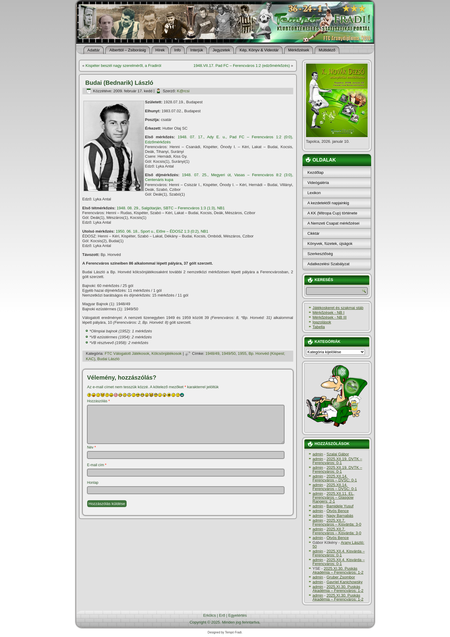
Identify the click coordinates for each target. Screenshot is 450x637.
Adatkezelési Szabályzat (329, 264)
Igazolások (322, 322)
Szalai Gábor (337, 454)
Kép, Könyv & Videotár (259, 50)
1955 (242, 353)
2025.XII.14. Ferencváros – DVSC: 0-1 (335, 478)
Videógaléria (318, 182)
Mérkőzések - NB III (330, 317)
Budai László (108, 359)
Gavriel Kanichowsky (344, 582)
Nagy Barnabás (339, 515)
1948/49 (212, 353)
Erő (222, 615)
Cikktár (314, 233)
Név (91, 447)
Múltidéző (327, 50)
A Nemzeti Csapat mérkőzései (334, 223)
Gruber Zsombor (340, 577)
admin (318, 454)
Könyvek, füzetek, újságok (330, 243)
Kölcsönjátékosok (166, 353)
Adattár (93, 50)
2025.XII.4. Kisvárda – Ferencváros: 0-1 (339, 553)
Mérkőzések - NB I (329, 312)
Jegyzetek (221, 50)
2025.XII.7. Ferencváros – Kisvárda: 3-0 (337, 522)
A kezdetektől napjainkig (328, 203)
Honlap (93, 483)
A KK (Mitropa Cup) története (332, 213)
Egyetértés (237, 615)
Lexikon (314, 193)
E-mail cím (97, 465)
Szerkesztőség (320, 253)
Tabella (319, 327)
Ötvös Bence (337, 511)
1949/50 (229, 353)
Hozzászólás (98, 401)
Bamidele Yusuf (339, 506)
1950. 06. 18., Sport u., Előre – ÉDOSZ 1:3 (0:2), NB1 (162, 231)
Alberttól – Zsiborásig (127, 50)
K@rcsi (183, 91)
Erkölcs (209, 615)
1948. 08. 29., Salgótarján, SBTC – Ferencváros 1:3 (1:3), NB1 (170, 208)
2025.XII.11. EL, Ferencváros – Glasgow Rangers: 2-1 (333, 497)
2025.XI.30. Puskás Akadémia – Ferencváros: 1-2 (338, 570)
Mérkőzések (298, 50)
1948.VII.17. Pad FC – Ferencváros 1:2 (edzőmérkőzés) (241, 65)
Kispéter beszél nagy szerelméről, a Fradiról (123, 65)
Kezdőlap (316, 172)
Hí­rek (160, 50)
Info (177, 50)
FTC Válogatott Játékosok (127, 353)
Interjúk (196, 50)
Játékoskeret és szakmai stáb (338, 308)
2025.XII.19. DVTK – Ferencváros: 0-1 (337, 461)
